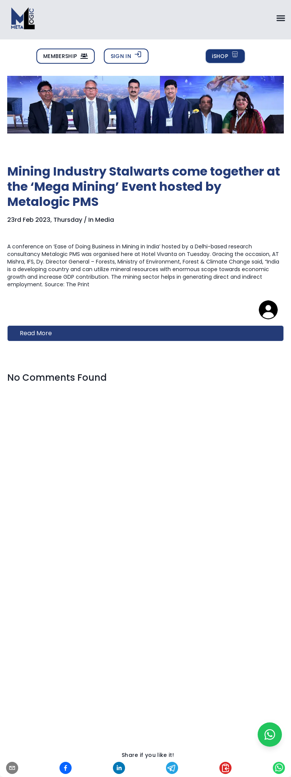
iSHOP (225, 55)
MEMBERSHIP (65, 56)
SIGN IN (126, 55)
